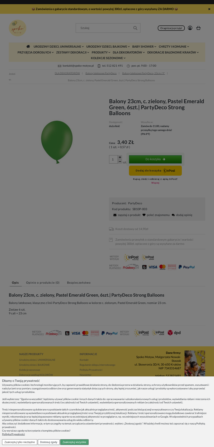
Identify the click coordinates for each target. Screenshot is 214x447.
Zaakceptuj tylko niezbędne (19, 442)
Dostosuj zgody (48, 442)
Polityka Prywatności (13, 434)
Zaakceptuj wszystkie (74, 442)
